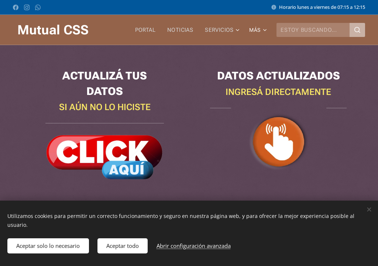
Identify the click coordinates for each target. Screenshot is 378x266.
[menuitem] (149, 30)
